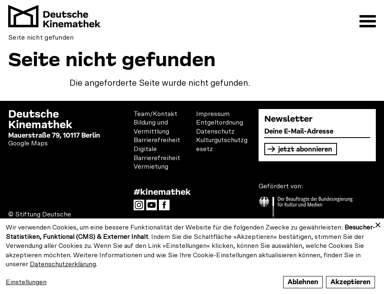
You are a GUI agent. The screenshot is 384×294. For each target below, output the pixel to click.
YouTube (153, 207)
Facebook (166, 207)
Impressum (213, 114)
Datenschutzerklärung (63, 264)
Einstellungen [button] (26, 282)
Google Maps (28, 143)
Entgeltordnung (219, 122)
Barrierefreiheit (157, 140)
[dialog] (192, 256)
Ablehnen (303, 282)
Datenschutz (215, 131)
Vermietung (151, 166)
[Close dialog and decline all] (378, 223)
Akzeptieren (350, 282)
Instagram (141, 207)
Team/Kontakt (155, 114)
